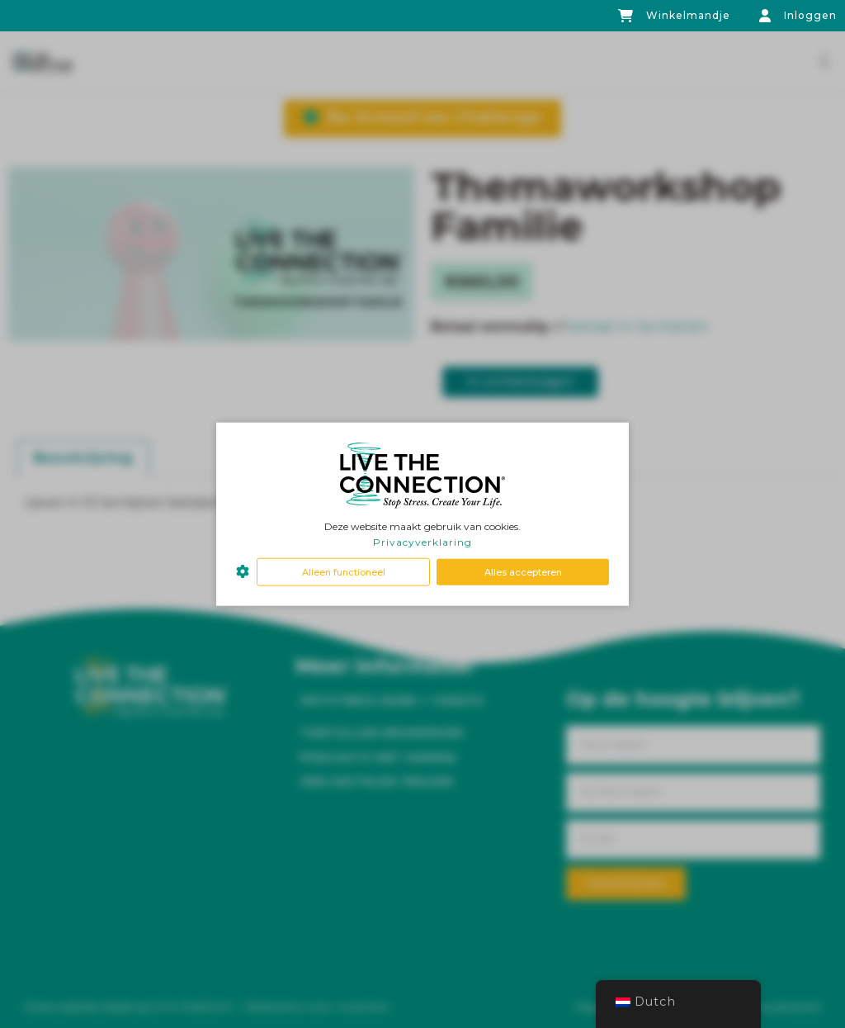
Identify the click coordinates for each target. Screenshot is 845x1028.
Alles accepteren (523, 571)
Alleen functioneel (343, 571)
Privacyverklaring (422, 542)
